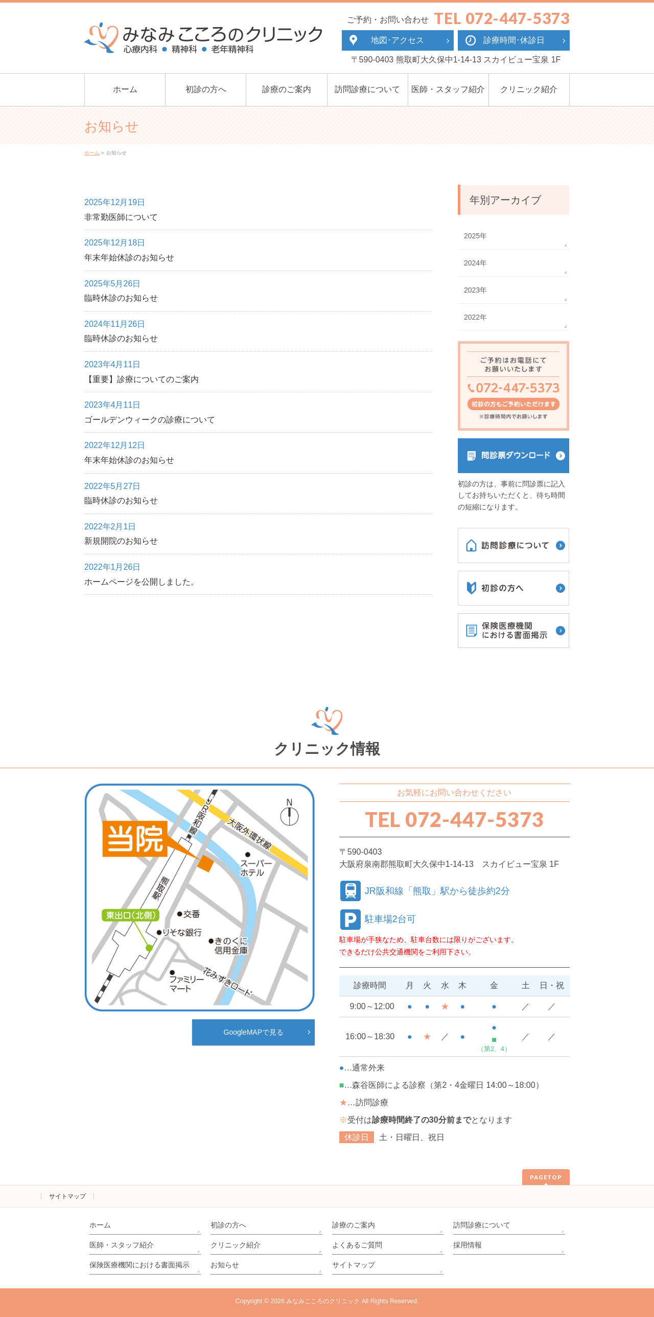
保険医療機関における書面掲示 (139, 1265)
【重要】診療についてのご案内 (141, 379)
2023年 (475, 290)
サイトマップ (67, 1196)
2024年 (475, 263)
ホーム (100, 1225)
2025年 (475, 236)
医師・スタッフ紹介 (121, 1245)
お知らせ (225, 1265)
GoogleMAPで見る (254, 1032)
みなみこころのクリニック (323, 1301)
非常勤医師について (121, 217)
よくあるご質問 (357, 1245)
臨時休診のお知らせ (121, 298)
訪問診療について (481, 1225)
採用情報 (467, 1245)
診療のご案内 (353, 1225)
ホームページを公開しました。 (141, 581)
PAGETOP (546, 1177)
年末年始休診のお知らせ (129, 257)
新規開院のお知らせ (121, 541)
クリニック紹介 (236, 1245)
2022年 (475, 317)
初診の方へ (228, 1225)
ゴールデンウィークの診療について (149, 419)
